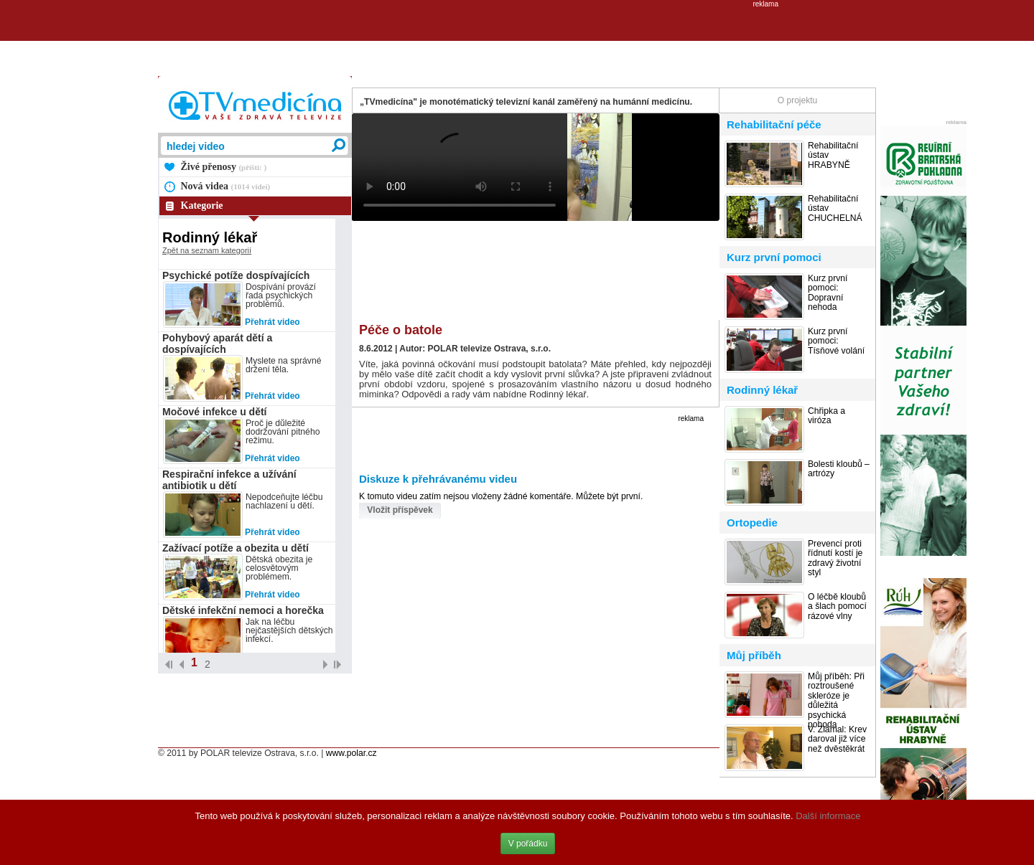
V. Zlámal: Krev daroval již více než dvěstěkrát (837, 739)
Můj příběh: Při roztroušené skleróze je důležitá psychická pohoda (836, 700)
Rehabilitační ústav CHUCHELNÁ (835, 208)
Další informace (828, 815)
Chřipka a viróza (826, 416)
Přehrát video (272, 322)
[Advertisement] (517, 40)
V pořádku (528, 843)
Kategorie (202, 205)
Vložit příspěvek (399, 510)
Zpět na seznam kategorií (206, 250)
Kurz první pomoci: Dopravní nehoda (827, 293)
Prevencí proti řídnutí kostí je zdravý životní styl (835, 558)
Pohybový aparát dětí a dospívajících (217, 343)
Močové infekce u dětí (214, 411)
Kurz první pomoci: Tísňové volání (836, 341)
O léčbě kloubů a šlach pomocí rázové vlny (837, 606)
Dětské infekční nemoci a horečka (243, 610)
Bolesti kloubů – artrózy (839, 469)
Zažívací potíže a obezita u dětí (235, 548)
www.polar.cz (351, 753)
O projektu (797, 100)
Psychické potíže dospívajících (235, 275)
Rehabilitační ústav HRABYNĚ (833, 155)
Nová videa (226, 186)
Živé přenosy (224, 166)
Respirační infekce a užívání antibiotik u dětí (229, 479)
